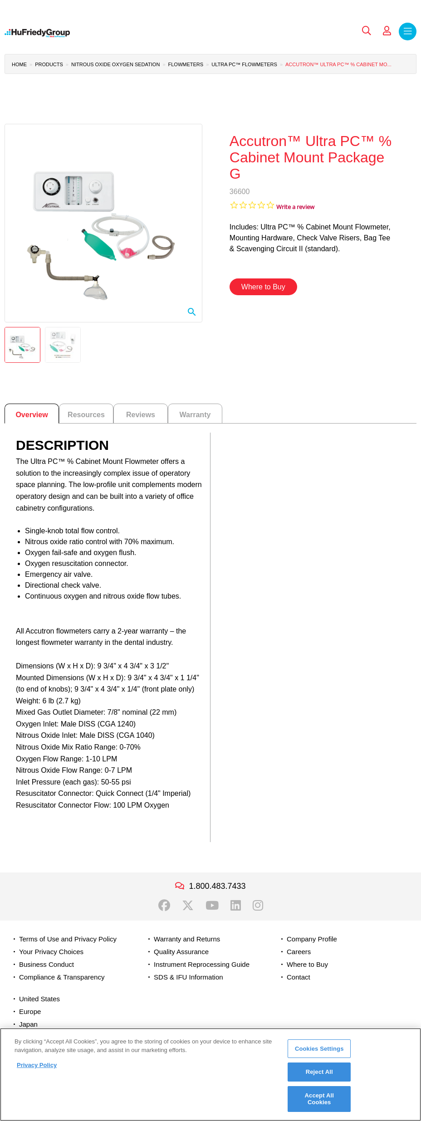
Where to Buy (263, 287)
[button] (103, 223)
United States (39, 999)
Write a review (295, 207)
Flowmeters (186, 64)
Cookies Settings (319, 1048)
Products (49, 64)
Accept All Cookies (319, 1099)
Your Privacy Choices (51, 951)
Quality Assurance (181, 951)
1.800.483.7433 (217, 886)
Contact (298, 977)
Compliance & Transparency (61, 977)
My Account (387, 31)
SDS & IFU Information (188, 977)
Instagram (258, 905)
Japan (28, 1024)
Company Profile (312, 939)
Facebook (164, 905)
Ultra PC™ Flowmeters (244, 64)
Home (19, 64)
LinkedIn (235, 905)
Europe (30, 1011)
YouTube (212, 905)
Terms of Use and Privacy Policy (68, 939)
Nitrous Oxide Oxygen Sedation (115, 64)
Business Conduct (46, 964)
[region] (210, 1074)
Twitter (188, 905)
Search (366, 31)
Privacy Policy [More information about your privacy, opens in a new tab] (37, 1065)
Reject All (319, 1071)
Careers (299, 951)
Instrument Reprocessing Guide (202, 964)
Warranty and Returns (187, 939)
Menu (407, 31)
